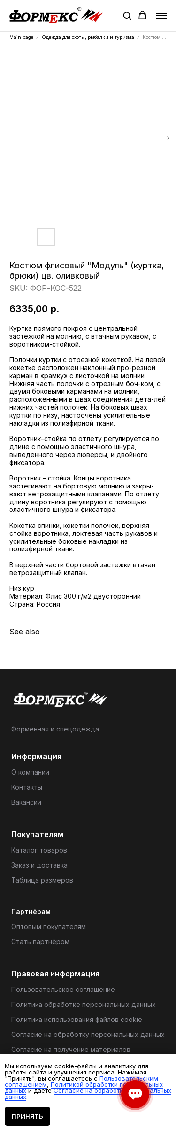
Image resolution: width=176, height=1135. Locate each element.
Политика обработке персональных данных (83, 1004)
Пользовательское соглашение (63, 989)
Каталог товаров (39, 850)
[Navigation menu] (161, 16)
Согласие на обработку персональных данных (88, 1034)
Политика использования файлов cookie (76, 1019)
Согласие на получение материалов (70, 1049)
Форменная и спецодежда (55, 729)
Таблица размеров (42, 880)
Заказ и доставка (39, 865)
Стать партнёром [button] (40, 941)
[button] (126, 15)
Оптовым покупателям (48, 926)
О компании (30, 772)
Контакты (26, 787)
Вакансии (26, 802)
